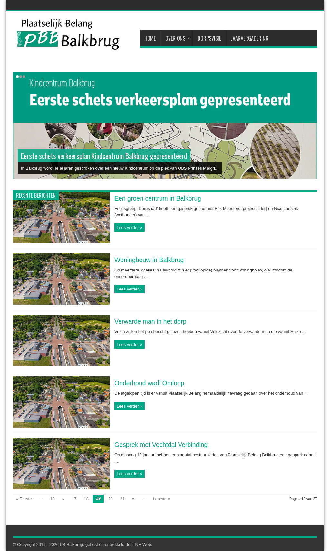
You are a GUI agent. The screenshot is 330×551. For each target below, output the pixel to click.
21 (122, 499)
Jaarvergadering (249, 38)
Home (150, 38)
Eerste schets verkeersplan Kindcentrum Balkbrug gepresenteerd (104, 156)
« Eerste (24, 499)
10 (52, 499)
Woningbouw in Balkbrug (149, 259)
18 (86, 499)
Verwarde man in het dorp (150, 321)
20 (110, 499)
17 (74, 499)
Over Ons (177, 38)
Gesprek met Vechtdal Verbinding (161, 444)
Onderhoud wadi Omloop (149, 383)
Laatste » (161, 499)
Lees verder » (129, 227)
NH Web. (143, 544)
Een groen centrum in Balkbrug (157, 198)
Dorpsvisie (209, 38)
